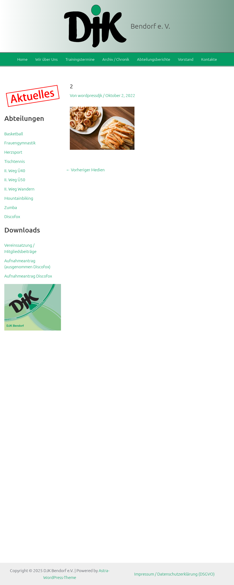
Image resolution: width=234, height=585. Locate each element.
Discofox (12, 216)
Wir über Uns (46, 59)
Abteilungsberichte (153, 59)
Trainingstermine (80, 59)
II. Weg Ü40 (14, 170)
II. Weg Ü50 (14, 179)
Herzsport (13, 151)
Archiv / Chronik (115, 59)
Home (22, 59)
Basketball (13, 133)
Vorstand (185, 59)
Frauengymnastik (20, 142)
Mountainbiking (18, 198)
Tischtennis (14, 161)
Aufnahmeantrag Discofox (28, 275)
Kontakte (209, 59)
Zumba (10, 207)
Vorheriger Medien (85, 170)
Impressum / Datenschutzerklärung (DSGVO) (174, 573)
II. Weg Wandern (19, 188)
